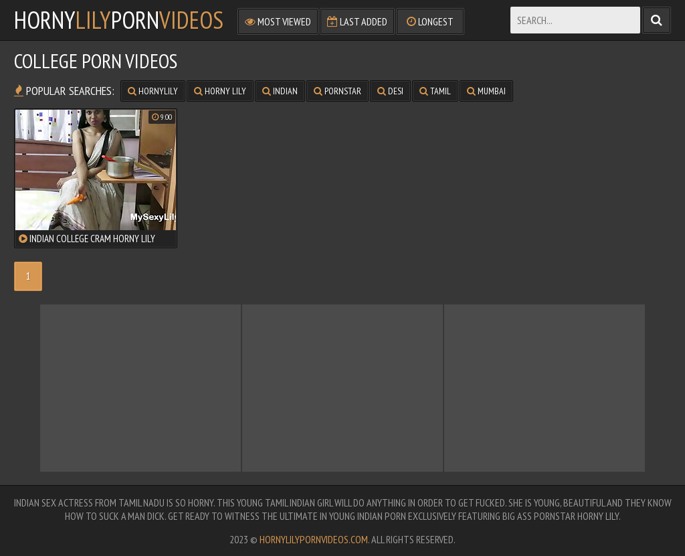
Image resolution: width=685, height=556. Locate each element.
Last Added (357, 21)
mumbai (486, 91)
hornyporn (118, 20)
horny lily (220, 91)
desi (390, 91)
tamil (435, 91)
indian (280, 91)
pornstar (337, 91)
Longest (430, 21)
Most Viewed (278, 21)
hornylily (153, 91)
